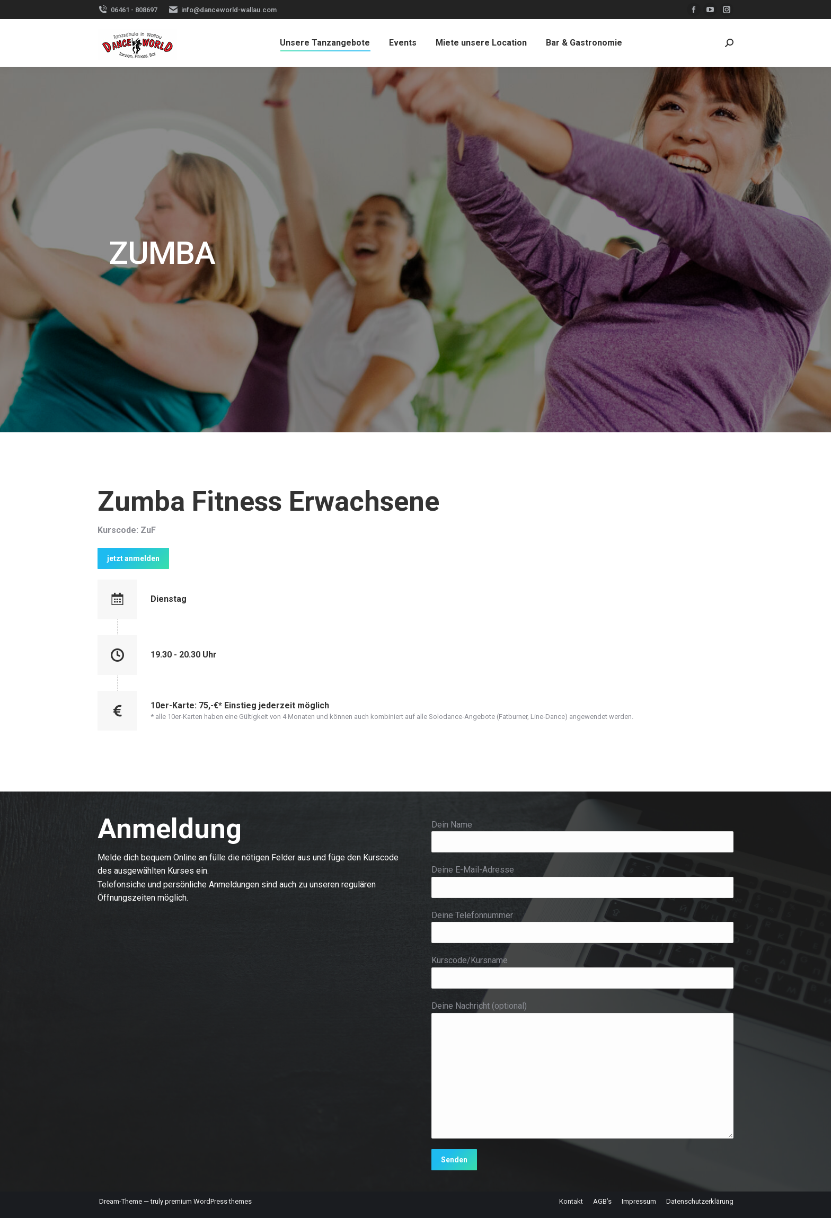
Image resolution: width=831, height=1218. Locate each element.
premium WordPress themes (208, 1201)
